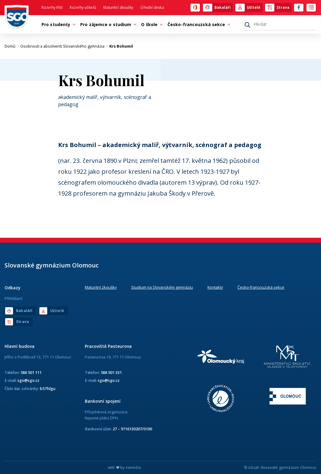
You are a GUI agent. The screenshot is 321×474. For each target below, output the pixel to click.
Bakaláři (217, 8)
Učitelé (248, 8)
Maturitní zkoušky (118, 7)
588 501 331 (111, 372)
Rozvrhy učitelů (83, 7)
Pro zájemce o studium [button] (107, 24)
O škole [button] (150, 24)
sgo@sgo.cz (28, 380)
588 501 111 (31, 372)
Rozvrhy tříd (51, 7)
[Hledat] (279, 24)
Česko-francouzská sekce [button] (197, 24)
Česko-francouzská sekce (260, 287)
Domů (12, 46)
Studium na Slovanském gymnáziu (162, 287)
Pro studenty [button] (57, 24)
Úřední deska (152, 7)
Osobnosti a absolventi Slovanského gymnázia (64, 46)
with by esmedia (124, 467)
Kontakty (215, 287)
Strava (277, 8)
